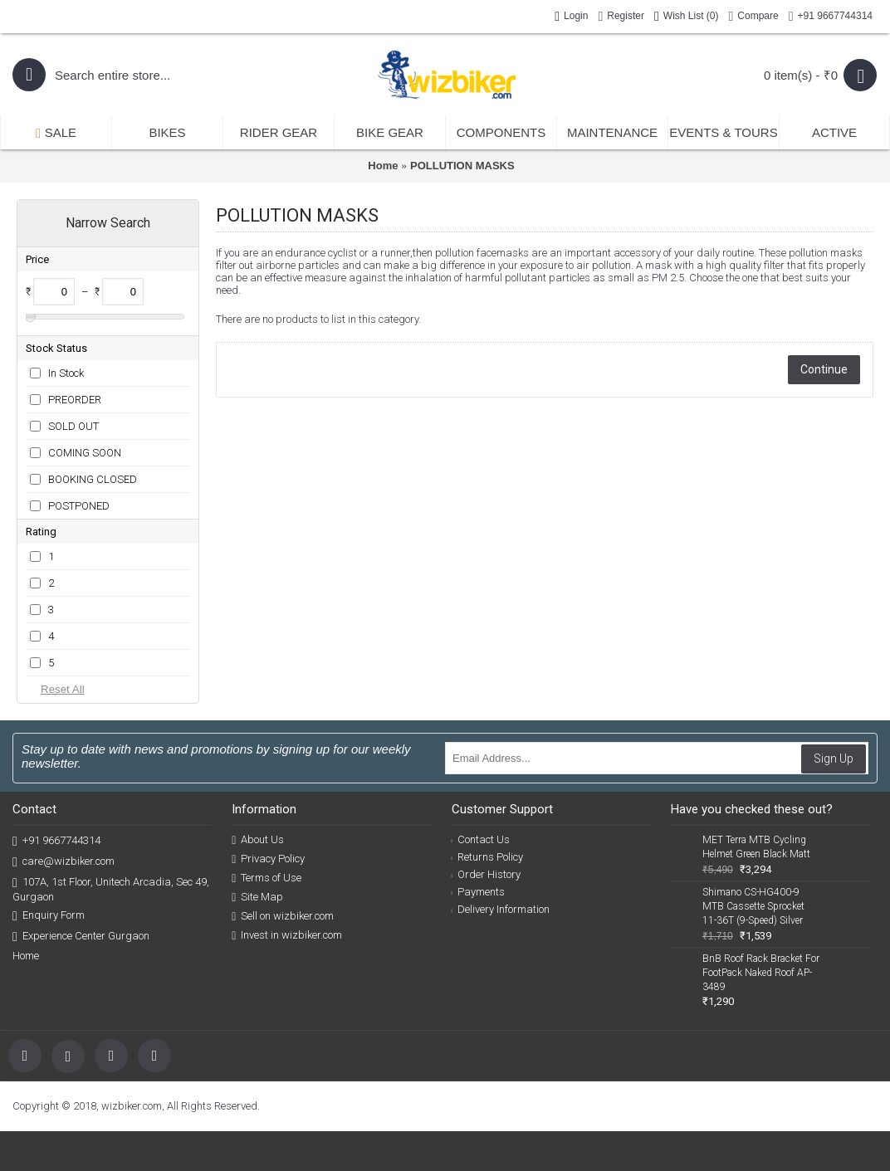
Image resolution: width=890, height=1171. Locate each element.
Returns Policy (488, 857)
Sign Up (833, 758)
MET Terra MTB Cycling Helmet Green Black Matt (756, 847)
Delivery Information (501, 909)
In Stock (66, 373)
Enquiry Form (48, 916)
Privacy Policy (268, 859)
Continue (824, 369)
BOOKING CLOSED (92, 479)
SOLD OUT (73, 426)
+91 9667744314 (56, 841)
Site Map (257, 897)
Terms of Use (266, 878)
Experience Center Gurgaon (80, 936)
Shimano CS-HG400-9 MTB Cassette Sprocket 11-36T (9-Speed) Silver (753, 906)
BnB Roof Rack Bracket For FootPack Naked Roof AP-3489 (760, 973)
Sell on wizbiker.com (283, 916)
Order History (486, 874)
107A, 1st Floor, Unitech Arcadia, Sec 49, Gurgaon (110, 889)
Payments (479, 892)
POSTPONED (79, 506)
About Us (258, 840)
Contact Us (481, 839)
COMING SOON (84, 452)
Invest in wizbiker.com (287, 935)
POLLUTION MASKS (462, 165)
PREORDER (74, 399)
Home (383, 165)
